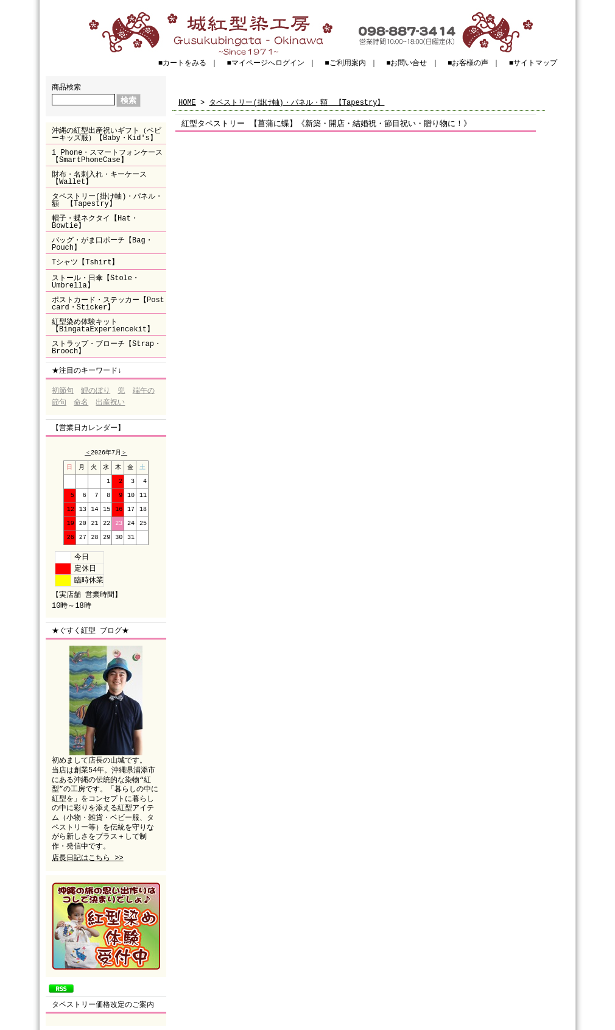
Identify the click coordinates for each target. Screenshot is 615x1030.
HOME (187, 102)
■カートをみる (182, 63)
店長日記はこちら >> (88, 858)
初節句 (63, 391)
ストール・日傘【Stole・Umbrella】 (95, 282)
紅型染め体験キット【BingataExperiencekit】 (103, 325)
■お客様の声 (468, 63)
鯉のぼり (95, 391)
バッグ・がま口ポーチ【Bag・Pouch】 (102, 244)
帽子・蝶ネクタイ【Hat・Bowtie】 (95, 222)
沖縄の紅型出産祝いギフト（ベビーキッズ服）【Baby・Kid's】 (106, 134)
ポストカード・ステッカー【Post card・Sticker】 (108, 303)
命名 (81, 403)
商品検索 (66, 87)
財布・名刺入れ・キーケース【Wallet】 (99, 178)
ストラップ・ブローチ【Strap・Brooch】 (106, 347)
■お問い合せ (406, 63)
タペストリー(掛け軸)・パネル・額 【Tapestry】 (107, 200)
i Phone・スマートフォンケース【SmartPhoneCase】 (107, 156)
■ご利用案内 (345, 63)
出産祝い (110, 403)
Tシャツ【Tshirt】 (85, 262)
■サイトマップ (533, 63)
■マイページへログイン (265, 63)
